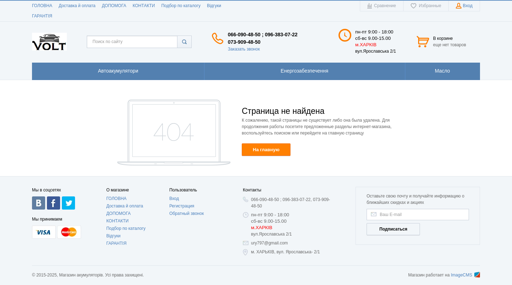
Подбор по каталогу (181, 5)
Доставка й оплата (77, 5)
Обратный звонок (186, 213)
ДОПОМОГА (114, 5)
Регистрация (181, 206)
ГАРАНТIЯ (42, 16)
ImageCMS (465, 275)
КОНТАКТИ (144, 5)
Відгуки (214, 5)
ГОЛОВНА (42, 5)
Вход (174, 198)
